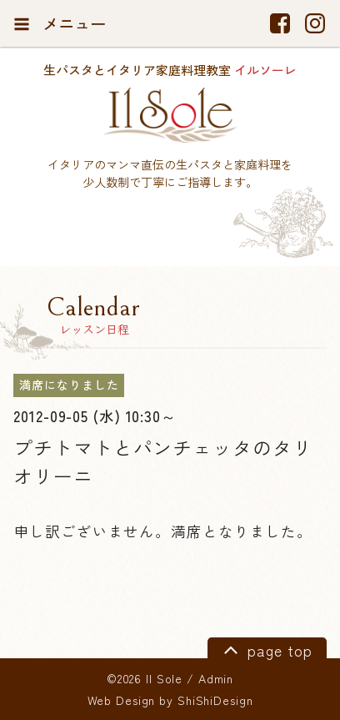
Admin (215, 678)
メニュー (59, 23)
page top (265, 649)
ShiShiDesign (215, 700)
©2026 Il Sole (144, 678)
